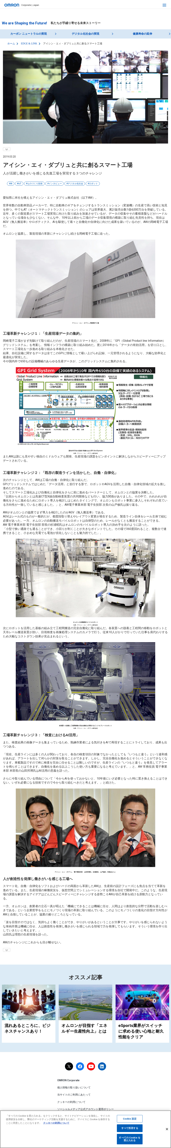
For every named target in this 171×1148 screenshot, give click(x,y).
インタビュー (55, 183)
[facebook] (80, 1066)
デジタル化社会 (75, 183)
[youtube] (91, 1066)
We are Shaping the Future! (24, 23)
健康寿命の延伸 (142, 33)
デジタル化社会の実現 (85, 33)
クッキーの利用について (71, 1101)
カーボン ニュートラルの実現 (28, 33)
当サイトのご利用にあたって (74, 1094)
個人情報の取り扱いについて (74, 1087)
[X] (69, 1066)
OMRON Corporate (68, 1080)
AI (11, 183)
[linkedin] (102, 1066)
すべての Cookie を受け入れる (129, 1140)
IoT (19, 183)
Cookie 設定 (130, 1120)
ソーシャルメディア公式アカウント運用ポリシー (85, 1109)
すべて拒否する (129, 1129)
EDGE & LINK (29, 43)
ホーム (11, 43)
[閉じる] (167, 1131)
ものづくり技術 (35, 183)
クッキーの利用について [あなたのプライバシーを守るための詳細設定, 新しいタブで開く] (56, 1124)
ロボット (93, 183)
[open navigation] (164, 5)
